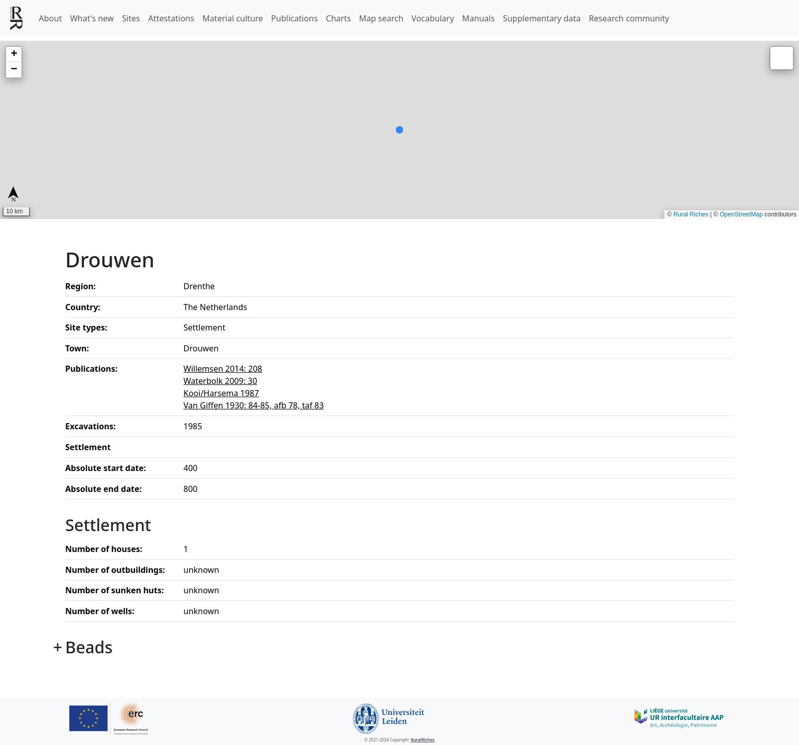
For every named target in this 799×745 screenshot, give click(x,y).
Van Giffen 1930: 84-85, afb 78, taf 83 (253, 405)
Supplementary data (542, 18)
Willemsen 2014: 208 (222, 368)
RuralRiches (423, 739)
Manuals (478, 18)
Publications (294, 18)
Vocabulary (433, 18)
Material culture (232, 18)
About (50, 18)
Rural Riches (691, 214)
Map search (381, 18)
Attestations (171, 18)
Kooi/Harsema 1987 (221, 393)
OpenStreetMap (741, 214)
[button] (13, 54)
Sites (131, 18)
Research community (629, 18)
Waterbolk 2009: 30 (220, 381)
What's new (92, 18)
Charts (338, 18)
